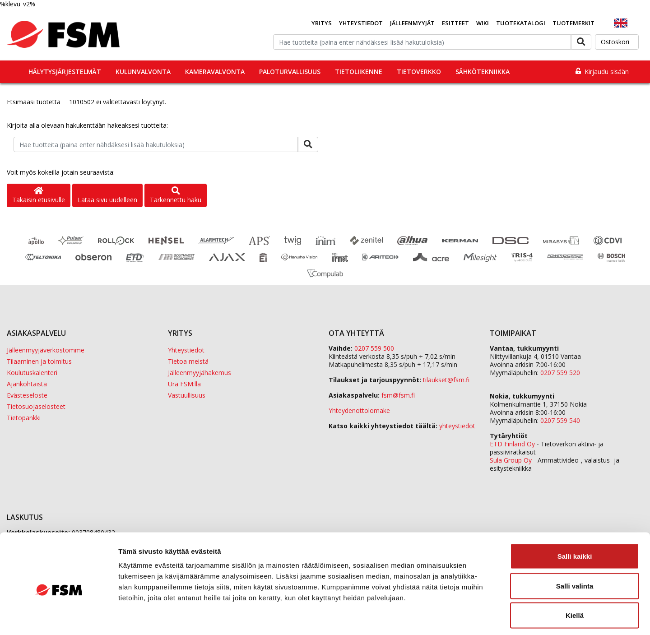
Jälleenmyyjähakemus (199, 372)
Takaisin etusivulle (38, 195)
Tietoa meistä (188, 361)
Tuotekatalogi (520, 23)
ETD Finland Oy (512, 444)
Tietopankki (24, 417)
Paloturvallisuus (289, 71)
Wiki (482, 23)
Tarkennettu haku (175, 195)
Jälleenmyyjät (412, 23)
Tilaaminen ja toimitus (39, 361)
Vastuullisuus (186, 395)
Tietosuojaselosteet (36, 406)
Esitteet (455, 23)
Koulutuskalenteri (32, 372)
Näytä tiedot (482, 617)
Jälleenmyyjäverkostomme (45, 350)
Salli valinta (575, 546)
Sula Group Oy (511, 460)
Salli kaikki (574, 516)
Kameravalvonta (215, 71)
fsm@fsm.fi (398, 395)
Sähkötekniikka (482, 71)
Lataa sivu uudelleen (107, 199)
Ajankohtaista (27, 384)
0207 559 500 (374, 348)
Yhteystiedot (361, 23)
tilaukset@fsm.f (446, 379)
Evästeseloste (27, 395)
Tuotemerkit (573, 23)
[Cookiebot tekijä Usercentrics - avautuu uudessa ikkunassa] (58, 617)
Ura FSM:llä (184, 384)
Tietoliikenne (358, 71)
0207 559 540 (560, 420)
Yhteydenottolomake (359, 410)
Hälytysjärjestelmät (64, 71)
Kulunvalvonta (143, 71)
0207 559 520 (560, 372)
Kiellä (575, 575)
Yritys (321, 23)
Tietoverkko (419, 71)
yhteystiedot (457, 426)
